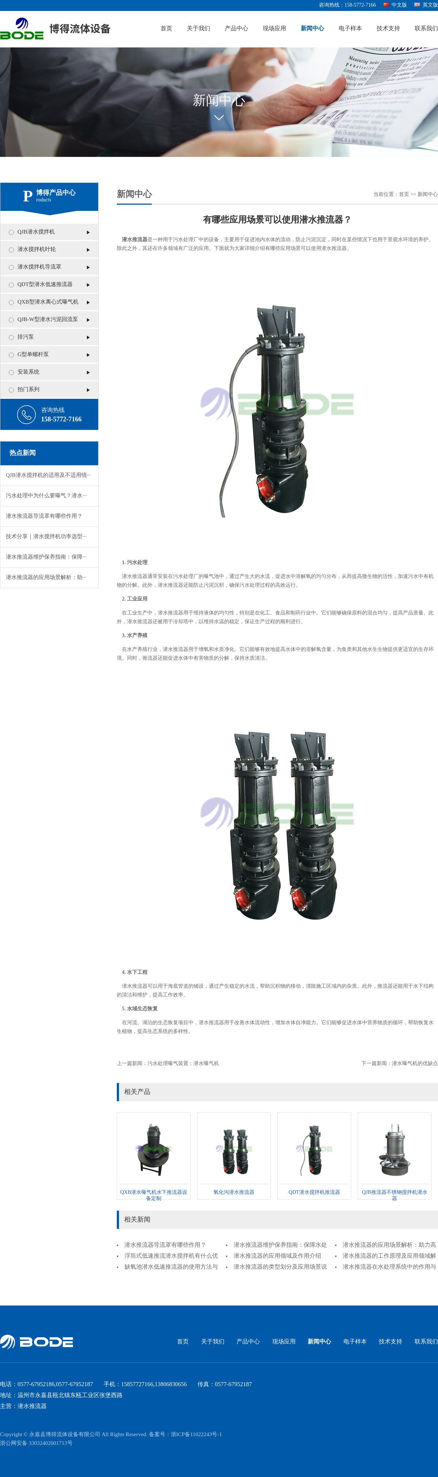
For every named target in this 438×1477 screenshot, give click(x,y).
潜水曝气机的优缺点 (415, 1064)
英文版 (426, 5)
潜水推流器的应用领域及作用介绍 (277, 1256)
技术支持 (388, 29)
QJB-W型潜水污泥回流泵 (48, 320)
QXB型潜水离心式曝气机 (48, 302)
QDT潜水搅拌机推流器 (314, 1192)
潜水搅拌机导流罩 (39, 267)
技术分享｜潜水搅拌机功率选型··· (46, 537)
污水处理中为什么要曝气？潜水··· (46, 496)
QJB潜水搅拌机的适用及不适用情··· (48, 475)
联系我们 (426, 29)
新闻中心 (312, 29)
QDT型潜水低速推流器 (45, 285)
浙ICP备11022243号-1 (196, 1435)
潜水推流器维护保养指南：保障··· (46, 557)
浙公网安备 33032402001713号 (36, 1443)
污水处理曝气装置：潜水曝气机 (183, 1064)
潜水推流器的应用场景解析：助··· (46, 578)
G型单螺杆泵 (33, 355)
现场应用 (274, 29)
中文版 (395, 5)
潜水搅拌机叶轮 (37, 249)
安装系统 (28, 372)
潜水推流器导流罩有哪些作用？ (44, 516)
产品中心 (236, 29)
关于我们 (198, 29)
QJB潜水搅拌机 (36, 232)
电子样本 (350, 29)
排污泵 (26, 337)
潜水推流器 (134, 240)
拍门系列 (28, 390)
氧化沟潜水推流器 (234, 1192)
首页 (166, 29)
